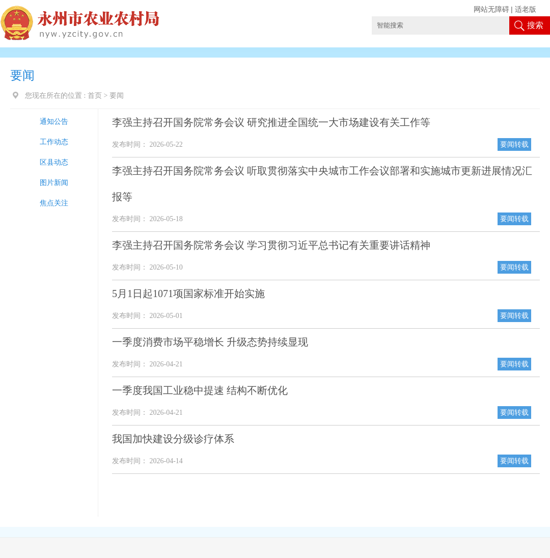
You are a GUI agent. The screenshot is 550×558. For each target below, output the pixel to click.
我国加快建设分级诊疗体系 (173, 438)
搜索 (535, 25)
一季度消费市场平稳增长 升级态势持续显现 (210, 342)
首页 (95, 95)
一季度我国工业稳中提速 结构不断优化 (200, 390)
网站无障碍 (491, 9)
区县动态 (54, 162)
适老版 (525, 9)
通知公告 (54, 121)
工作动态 (54, 142)
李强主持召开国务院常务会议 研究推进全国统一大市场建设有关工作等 (271, 122)
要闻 (116, 95)
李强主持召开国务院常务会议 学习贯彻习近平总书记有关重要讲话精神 (271, 245)
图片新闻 (54, 183)
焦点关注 (54, 203)
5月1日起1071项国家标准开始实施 (188, 293)
